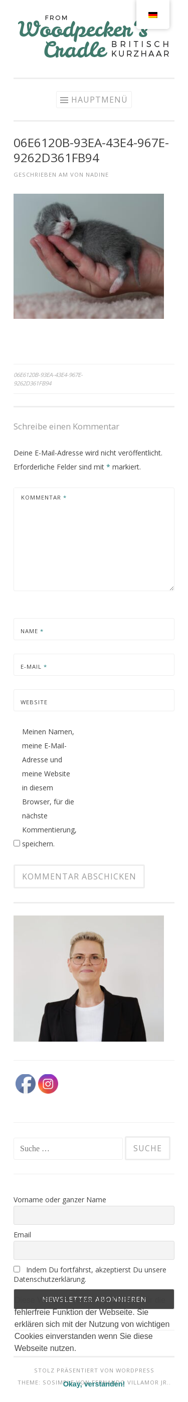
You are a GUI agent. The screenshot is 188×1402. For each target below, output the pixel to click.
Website (34, 702)
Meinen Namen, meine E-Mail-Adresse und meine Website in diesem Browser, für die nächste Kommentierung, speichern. (49, 787)
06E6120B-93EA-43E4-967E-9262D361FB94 (48, 379)
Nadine (97, 174)
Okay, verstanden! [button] (94, 1384)
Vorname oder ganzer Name (60, 1199)
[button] (16, 1360)
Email (22, 1234)
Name (32, 631)
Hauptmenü (99, 99)
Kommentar (44, 497)
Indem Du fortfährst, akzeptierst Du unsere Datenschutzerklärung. (90, 1274)
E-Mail (34, 666)
